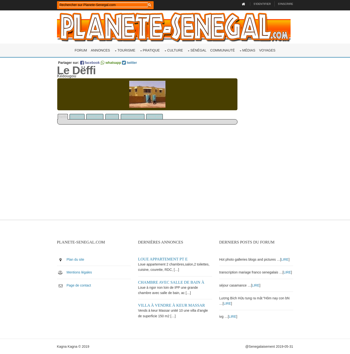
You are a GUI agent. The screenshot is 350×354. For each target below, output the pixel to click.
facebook (90, 63)
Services (77, 116)
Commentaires (132, 116)
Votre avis (154, 116)
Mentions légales (79, 272)
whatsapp (111, 63)
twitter (129, 63)
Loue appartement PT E (163, 259)
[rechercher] (103, 5)
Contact (112, 116)
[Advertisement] (265, 146)
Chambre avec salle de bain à (171, 282)
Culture (175, 50)
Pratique (151, 50)
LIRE (285, 259)
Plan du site (75, 259)
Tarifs (63, 116)
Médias (248, 50)
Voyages (267, 50)
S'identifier (262, 3)
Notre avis (94, 116)
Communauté (222, 50)
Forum (81, 50)
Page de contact (79, 285)
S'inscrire (285, 3)
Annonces (100, 50)
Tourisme (126, 50)
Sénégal (198, 50)
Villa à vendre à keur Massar (171, 305)
